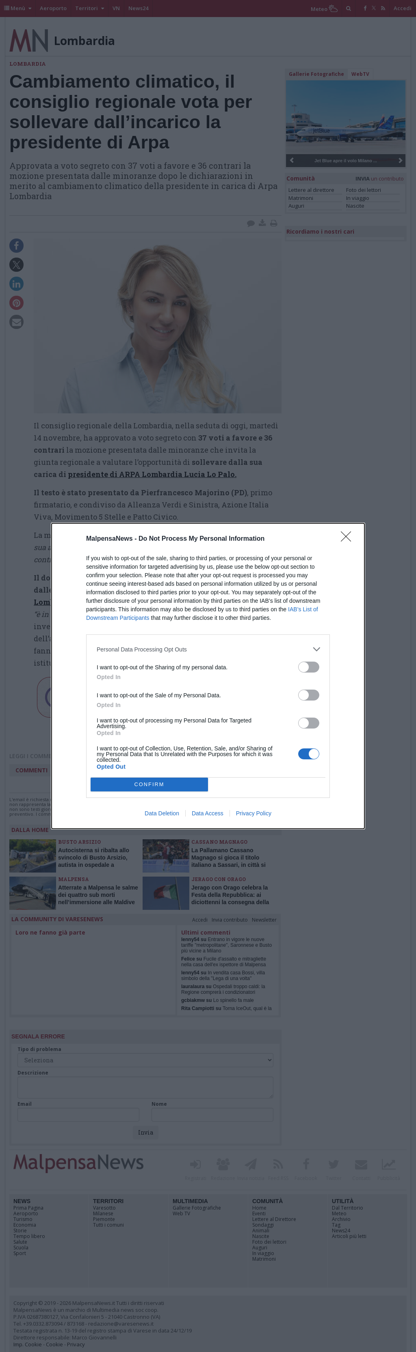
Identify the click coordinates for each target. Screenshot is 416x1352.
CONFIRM (149, 785)
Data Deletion (162, 813)
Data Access (207, 813)
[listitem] (208, 649)
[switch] (308, 667)
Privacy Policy (253, 813)
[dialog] (208, 676)
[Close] (348, 539)
